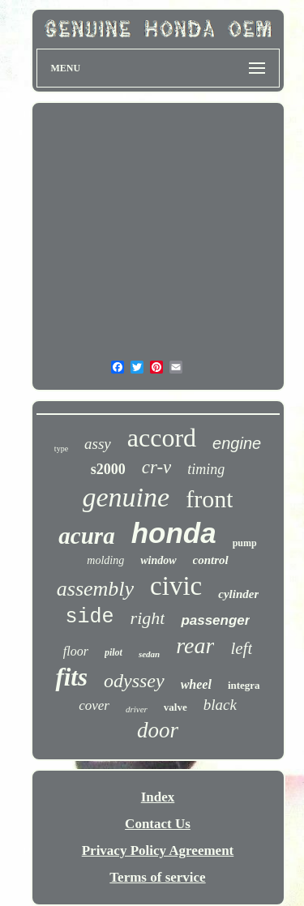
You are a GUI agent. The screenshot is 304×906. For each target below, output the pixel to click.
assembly (95, 588)
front (209, 498)
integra (244, 685)
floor (75, 651)
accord (161, 437)
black (220, 704)
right (148, 618)
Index (158, 797)
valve (175, 707)
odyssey (134, 680)
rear (195, 645)
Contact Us (158, 823)
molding (105, 560)
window (158, 560)
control (211, 559)
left (241, 648)
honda (173, 533)
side (90, 617)
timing (206, 469)
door (157, 730)
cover (94, 705)
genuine (126, 497)
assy (97, 443)
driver (137, 709)
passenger (215, 620)
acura (86, 536)
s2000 (108, 469)
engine (236, 443)
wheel (196, 684)
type (61, 448)
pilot (113, 652)
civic (176, 585)
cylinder (238, 594)
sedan (149, 654)
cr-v (157, 467)
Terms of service (157, 877)
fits (71, 677)
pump (245, 543)
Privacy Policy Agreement (158, 850)
